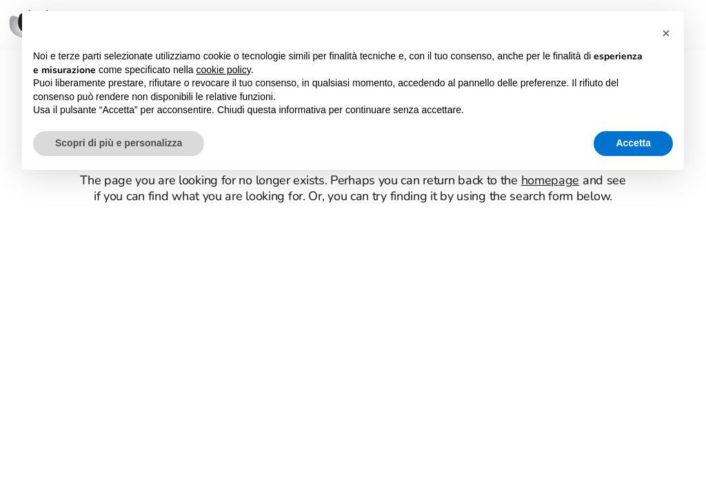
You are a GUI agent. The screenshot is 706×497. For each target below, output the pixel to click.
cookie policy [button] (223, 69)
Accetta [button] (633, 142)
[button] (666, 33)
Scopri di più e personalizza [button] (118, 142)
